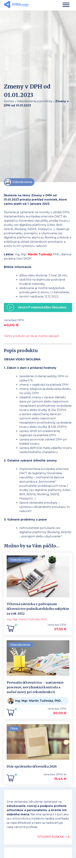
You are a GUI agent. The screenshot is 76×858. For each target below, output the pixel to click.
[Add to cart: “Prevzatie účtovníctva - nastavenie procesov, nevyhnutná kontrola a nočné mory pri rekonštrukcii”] (12, 713)
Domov (9, 101)
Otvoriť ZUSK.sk (53, 837)
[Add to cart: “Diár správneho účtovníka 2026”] (12, 778)
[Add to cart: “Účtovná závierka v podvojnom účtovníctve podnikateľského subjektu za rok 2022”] (12, 629)
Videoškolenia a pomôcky (34, 101)
